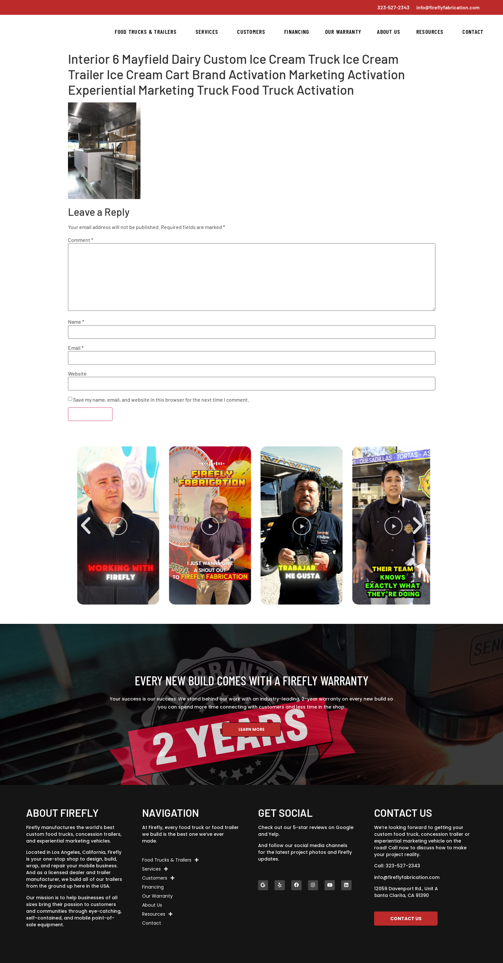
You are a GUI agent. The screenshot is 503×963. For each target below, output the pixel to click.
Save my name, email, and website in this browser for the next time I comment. (161, 399)
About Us (388, 31)
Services (208, 31)
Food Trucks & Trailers (147, 31)
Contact (472, 31)
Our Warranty (343, 31)
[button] (85, 525)
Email (75, 347)
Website (77, 373)
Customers (252, 31)
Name (76, 321)
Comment (80, 240)
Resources (431, 31)
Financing (296, 31)
